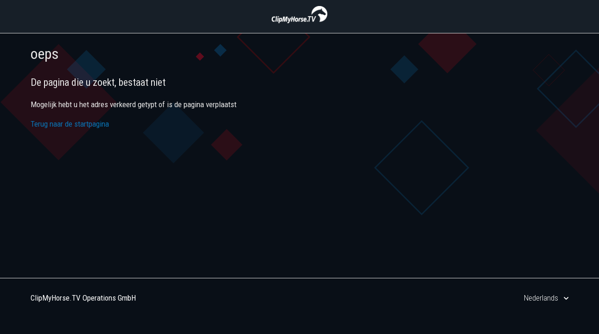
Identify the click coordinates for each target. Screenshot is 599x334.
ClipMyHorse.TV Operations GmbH (83, 297)
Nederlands (542, 297)
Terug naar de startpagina (70, 123)
